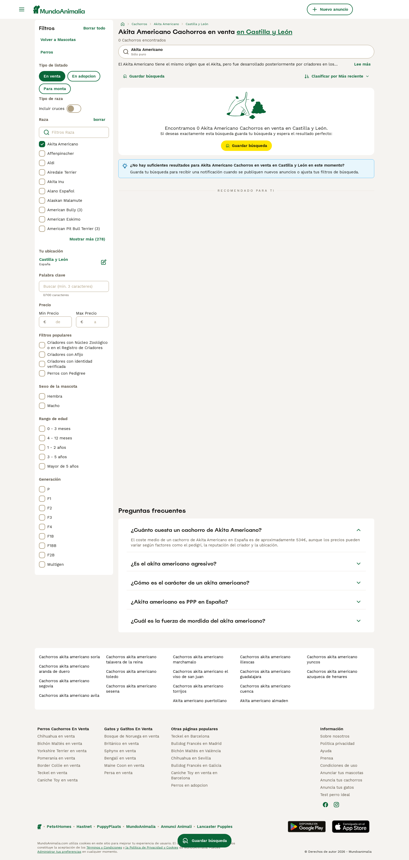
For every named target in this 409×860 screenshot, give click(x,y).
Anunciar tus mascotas (341, 772)
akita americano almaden (264, 700)
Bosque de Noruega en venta (131, 736)
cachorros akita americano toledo (131, 674)
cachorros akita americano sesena (131, 689)
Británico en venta (121, 743)
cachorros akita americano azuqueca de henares (332, 674)
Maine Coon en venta (124, 765)
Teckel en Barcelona (190, 736)
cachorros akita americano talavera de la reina (131, 659)
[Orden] (337, 76)
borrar (99, 119)
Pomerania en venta (56, 758)
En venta (52, 76)
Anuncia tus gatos (337, 787)
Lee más (362, 64)
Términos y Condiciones (104, 847)
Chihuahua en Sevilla (191, 758)
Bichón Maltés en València (196, 751)
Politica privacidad (337, 743)
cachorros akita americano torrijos (198, 689)
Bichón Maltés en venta (59, 743)
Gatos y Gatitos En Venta (128, 729)
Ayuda (325, 751)
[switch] (74, 108)
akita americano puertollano (200, 700)
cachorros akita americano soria (69, 657)
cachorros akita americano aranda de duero (64, 669)
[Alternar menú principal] (21, 9)
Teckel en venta (52, 772)
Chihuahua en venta (56, 736)
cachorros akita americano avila (69, 695)
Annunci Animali (176, 826)
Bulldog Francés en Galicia (196, 765)
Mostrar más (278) (87, 239)
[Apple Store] (351, 826)
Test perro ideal (335, 794)
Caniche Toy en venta (57, 780)
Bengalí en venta (120, 758)
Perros (46, 52)
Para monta (55, 88)
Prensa (326, 758)
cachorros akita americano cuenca (265, 689)
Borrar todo (94, 28)
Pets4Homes (59, 826)
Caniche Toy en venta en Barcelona (194, 775)
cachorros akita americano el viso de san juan (200, 674)
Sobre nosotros (334, 736)
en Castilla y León (264, 32)
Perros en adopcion (189, 785)
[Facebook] (325, 804)
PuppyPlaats (109, 826)
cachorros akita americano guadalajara (265, 674)
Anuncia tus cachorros (341, 780)
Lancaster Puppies (214, 826)
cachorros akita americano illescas (265, 659)
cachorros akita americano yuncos (332, 659)
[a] (96, 322)
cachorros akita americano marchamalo (198, 659)
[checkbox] (42, 144)
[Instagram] (336, 804)
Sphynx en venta (120, 751)
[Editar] (103, 262)
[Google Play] (307, 826)
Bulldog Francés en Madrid (196, 743)
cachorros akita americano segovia (64, 683)
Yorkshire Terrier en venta (61, 751)
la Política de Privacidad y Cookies (151, 847)
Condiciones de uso (338, 765)
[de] (59, 322)
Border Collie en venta (58, 765)
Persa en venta (118, 772)
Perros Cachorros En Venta (63, 729)
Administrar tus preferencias (59, 851)
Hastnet (84, 826)
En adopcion (84, 76)
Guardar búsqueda (144, 76)
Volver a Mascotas (58, 39)
